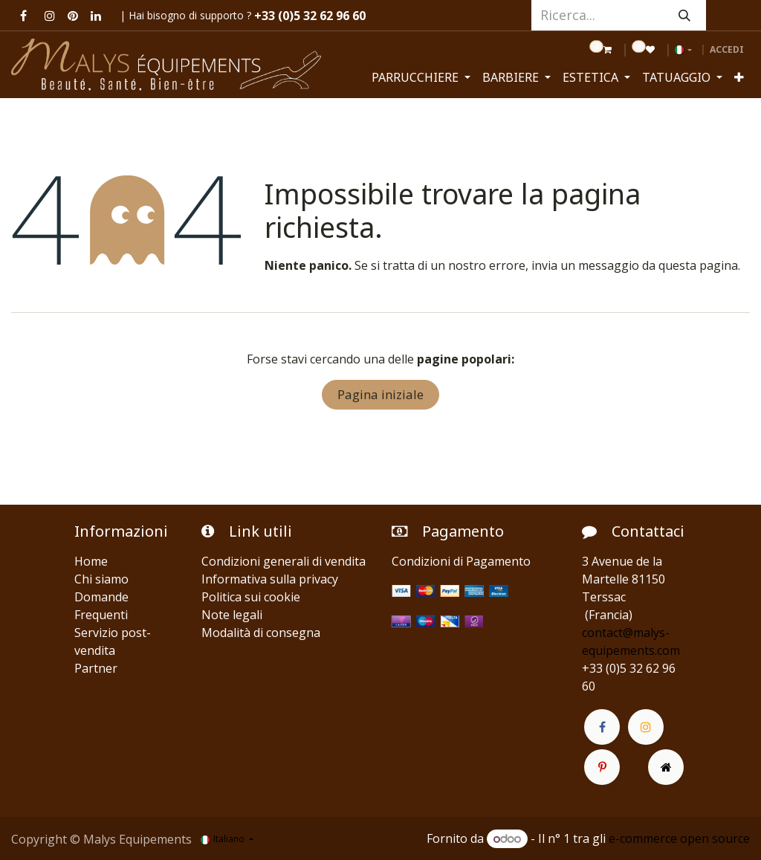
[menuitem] (421, 77)
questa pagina (698, 265)
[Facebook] (23, 16)
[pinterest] (73, 16)
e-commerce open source (679, 838)
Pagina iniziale (380, 394)
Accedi (727, 49)
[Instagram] (50, 16)
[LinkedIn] (96, 16)
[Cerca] (684, 15)
